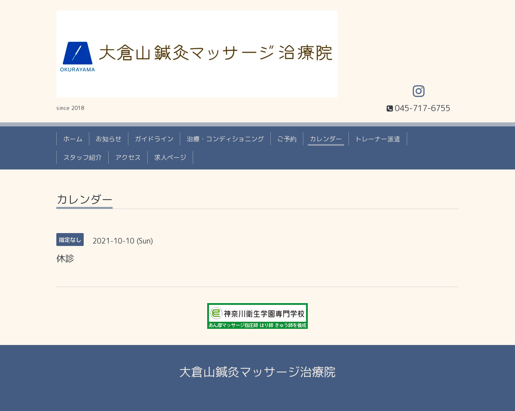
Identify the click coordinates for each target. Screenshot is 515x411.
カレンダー (326, 138)
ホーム (72, 138)
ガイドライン (154, 138)
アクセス (128, 157)
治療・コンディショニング (225, 138)
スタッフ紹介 (82, 157)
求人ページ (170, 157)
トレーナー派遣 (377, 138)
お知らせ (109, 138)
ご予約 (287, 138)
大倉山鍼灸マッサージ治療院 (257, 371)
